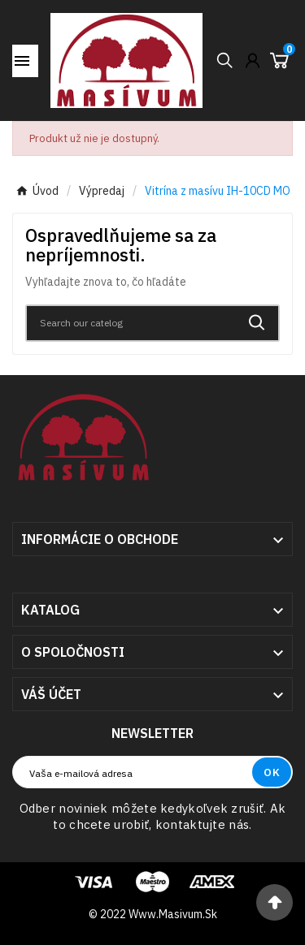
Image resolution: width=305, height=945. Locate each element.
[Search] (131, 323)
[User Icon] (252, 60)
